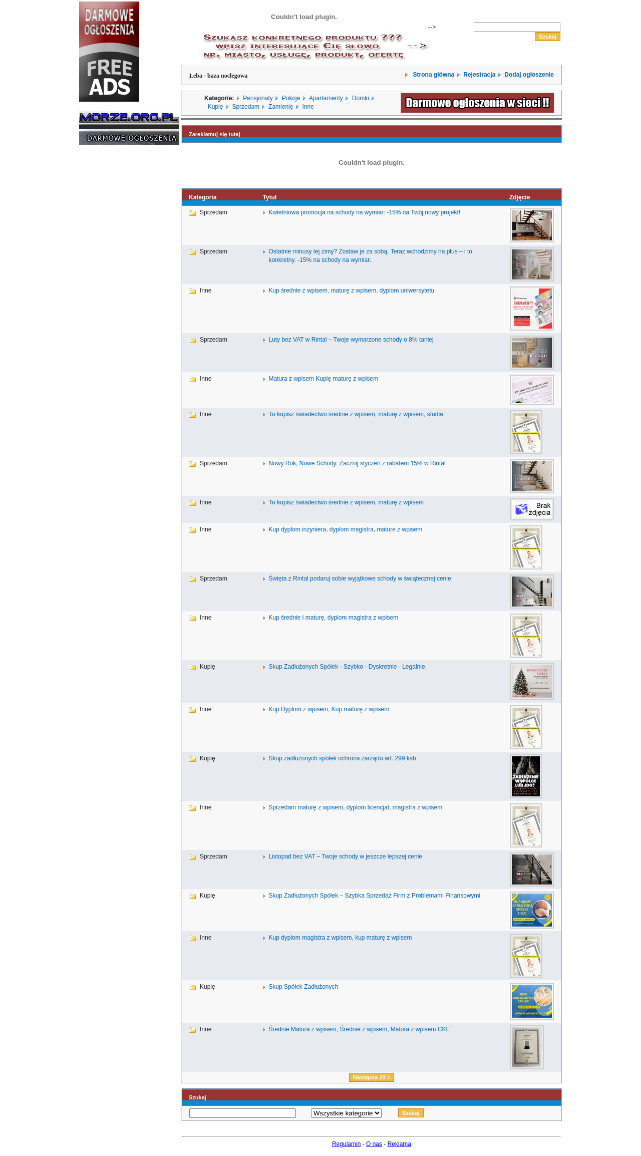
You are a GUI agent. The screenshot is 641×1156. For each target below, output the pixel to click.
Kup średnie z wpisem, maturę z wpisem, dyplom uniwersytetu (351, 290)
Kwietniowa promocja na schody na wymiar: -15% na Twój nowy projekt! (364, 212)
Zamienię (280, 106)
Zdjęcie (519, 197)
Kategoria (202, 197)
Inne (307, 106)
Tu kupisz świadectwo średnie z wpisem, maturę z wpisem (346, 502)
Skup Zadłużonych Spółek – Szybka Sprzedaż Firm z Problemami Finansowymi (374, 895)
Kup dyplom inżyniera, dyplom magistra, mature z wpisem (345, 529)
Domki (360, 98)
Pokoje (291, 98)
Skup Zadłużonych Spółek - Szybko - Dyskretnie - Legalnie (346, 666)
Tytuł (269, 197)
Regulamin (346, 1143)
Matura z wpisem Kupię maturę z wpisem (323, 378)
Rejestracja (479, 74)
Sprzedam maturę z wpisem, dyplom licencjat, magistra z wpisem (355, 807)
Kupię (215, 106)
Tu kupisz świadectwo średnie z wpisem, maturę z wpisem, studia (355, 414)
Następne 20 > (371, 1077)
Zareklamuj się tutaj (214, 134)
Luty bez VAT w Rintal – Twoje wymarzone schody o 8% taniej (350, 339)
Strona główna (432, 74)
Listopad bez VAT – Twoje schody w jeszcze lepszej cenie (345, 856)
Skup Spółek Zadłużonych (303, 986)
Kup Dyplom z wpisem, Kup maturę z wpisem (328, 709)
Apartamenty (326, 98)
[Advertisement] (109, 304)
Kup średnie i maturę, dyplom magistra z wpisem (333, 617)
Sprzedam (245, 106)
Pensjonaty (257, 98)
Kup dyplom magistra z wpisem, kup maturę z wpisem (340, 937)
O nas (374, 1143)
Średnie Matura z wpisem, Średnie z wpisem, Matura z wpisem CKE (359, 1029)
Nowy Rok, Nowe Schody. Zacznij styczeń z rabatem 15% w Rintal (356, 463)
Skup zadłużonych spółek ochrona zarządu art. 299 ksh (342, 758)
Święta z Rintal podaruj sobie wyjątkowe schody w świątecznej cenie (359, 578)
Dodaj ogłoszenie (529, 74)
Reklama (399, 1143)
